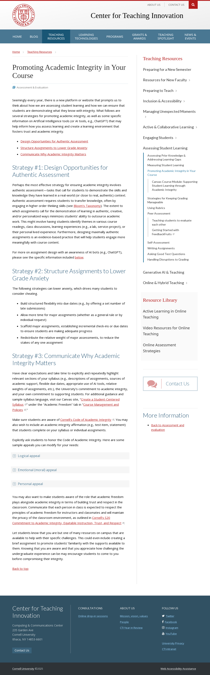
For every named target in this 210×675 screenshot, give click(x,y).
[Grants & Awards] (139, 36)
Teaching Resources (162, 58)
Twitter (170, 616)
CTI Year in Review (131, 628)
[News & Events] (190, 36)
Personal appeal (27, 484)
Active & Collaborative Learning (168, 127)
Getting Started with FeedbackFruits (165, 232)
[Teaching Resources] (56, 36)
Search (193, 4)
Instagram (172, 628)
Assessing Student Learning (165, 148)
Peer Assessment (158, 213)
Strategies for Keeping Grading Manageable (167, 200)
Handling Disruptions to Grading (168, 259)
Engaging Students (158, 137)
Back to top (20, 569)
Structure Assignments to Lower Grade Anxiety (54, 148)
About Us (154, 5)
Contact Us (177, 383)
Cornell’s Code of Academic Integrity (87, 420)
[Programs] (115, 36)
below (79, 257)
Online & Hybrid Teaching (163, 282)
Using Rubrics (156, 208)
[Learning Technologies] (86, 36)
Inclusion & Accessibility (162, 101)
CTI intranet (169, 649)
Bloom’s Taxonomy (87, 206)
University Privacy (173, 643)
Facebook (171, 622)
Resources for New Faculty (165, 80)
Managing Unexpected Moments (169, 111)
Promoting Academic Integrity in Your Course (171, 173)
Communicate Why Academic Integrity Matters (53, 154)
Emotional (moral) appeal (34, 470)
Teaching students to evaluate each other (172, 222)
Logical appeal (26, 456)
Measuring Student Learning (165, 165)
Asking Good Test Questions (166, 254)
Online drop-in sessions (93, 616)
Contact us (176, 5)
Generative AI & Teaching (163, 272)
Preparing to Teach (158, 90)
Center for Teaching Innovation (137, 15)
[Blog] (34, 36)
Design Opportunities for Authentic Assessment (54, 141)
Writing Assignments (161, 248)
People (124, 622)
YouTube (171, 633)
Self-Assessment (158, 242)
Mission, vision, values (134, 616)
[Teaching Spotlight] (165, 36)
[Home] (17, 36)
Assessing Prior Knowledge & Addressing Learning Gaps (166, 157)
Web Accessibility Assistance (178, 668)
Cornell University (23, 668)
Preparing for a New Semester (167, 69)
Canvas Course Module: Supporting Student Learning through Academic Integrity (174, 185)
